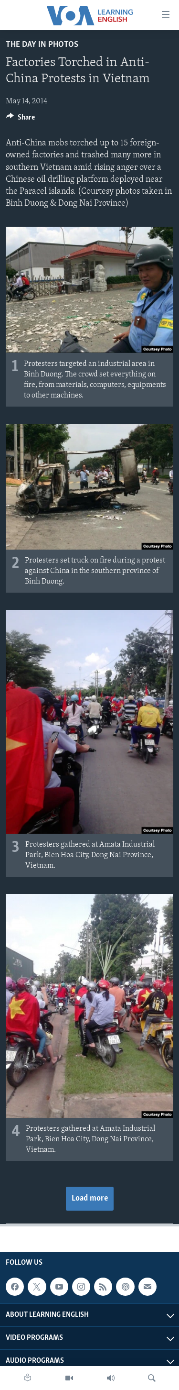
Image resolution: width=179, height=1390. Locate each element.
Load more (90, 1198)
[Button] (20, 119)
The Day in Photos (42, 44)
